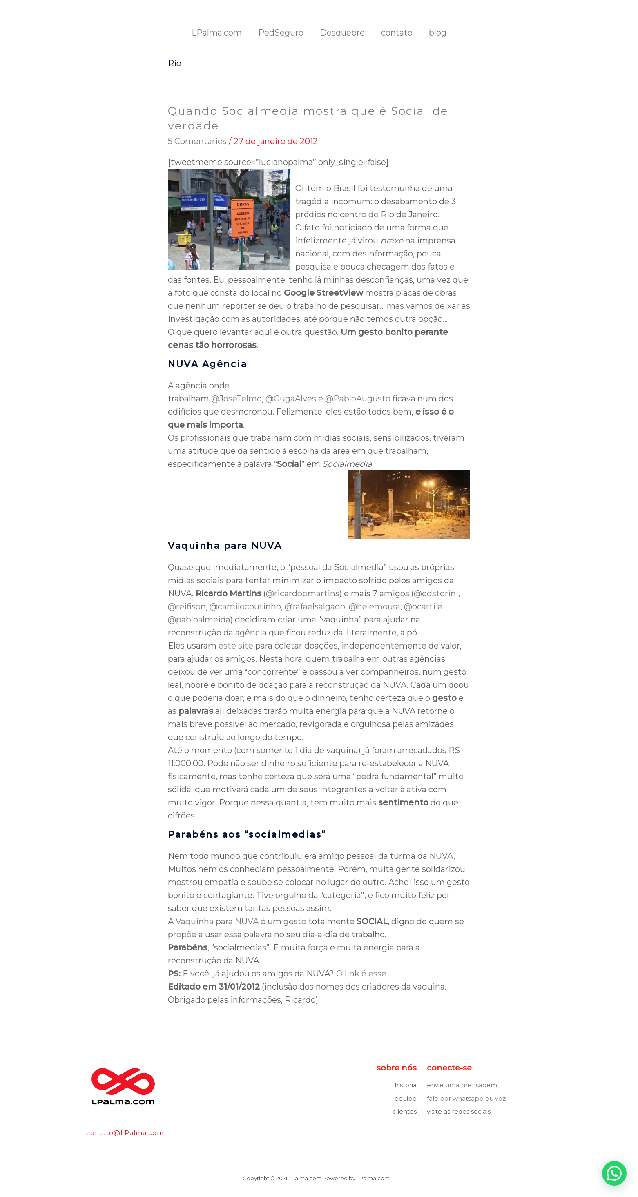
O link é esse (361, 973)
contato (397, 33)
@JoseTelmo (236, 398)
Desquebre (342, 33)
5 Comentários (197, 141)
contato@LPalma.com (125, 1133)
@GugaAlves (290, 398)
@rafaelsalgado (315, 606)
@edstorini (436, 593)
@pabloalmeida (199, 619)
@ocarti (419, 606)
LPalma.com (217, 33)
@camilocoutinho (245, 606)
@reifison (187, 606)
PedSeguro (280, 33)
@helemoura (374, 606)
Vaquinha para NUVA (217, 921)
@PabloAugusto (357, 398)
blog (437, 33)
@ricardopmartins (302, 593)
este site (236, 645)
